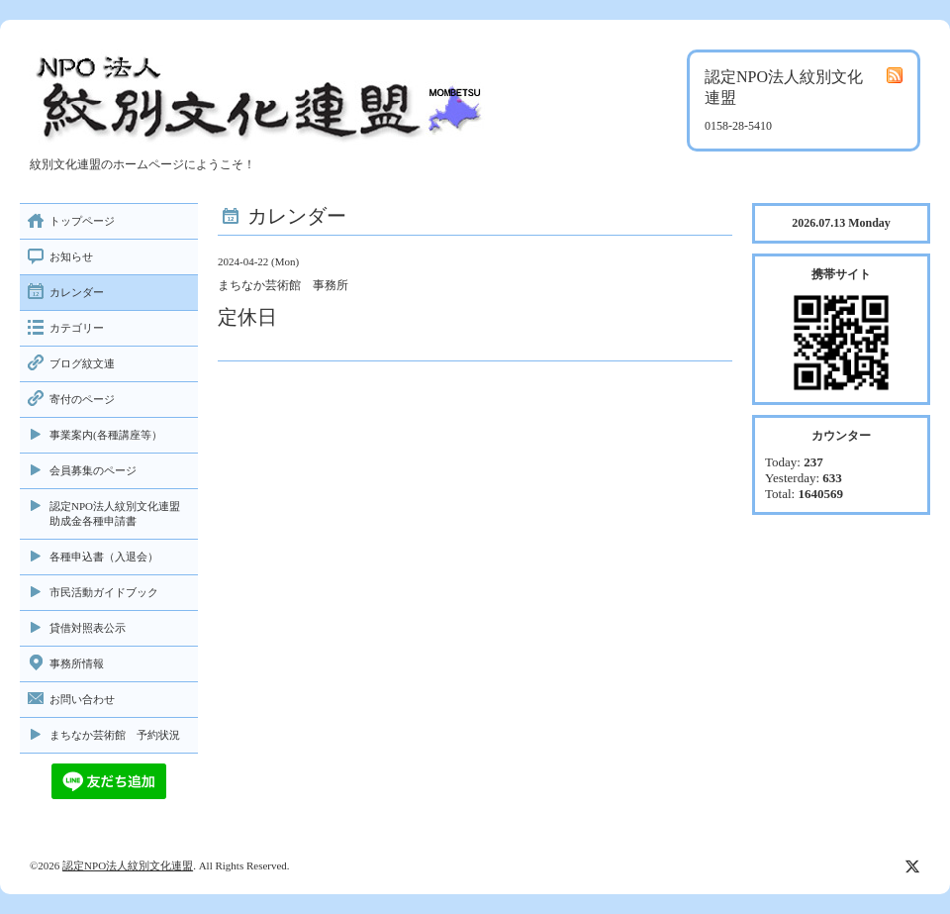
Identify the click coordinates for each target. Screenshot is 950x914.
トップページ (82, 221)
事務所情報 (76, 663)
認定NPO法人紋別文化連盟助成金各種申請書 (114, 513)
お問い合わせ (82, 699)
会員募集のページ (93, 470)
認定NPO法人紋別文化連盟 (127, 865)
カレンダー (76, 292)
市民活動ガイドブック (103, 592)
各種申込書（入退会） (103, 556)
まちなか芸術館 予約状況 (114, 735)
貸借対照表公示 (87, 628)
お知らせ (71, 256)
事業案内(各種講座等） (105, 435)
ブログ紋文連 (82, 363)
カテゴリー (76, 328)
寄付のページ (82, 399)
